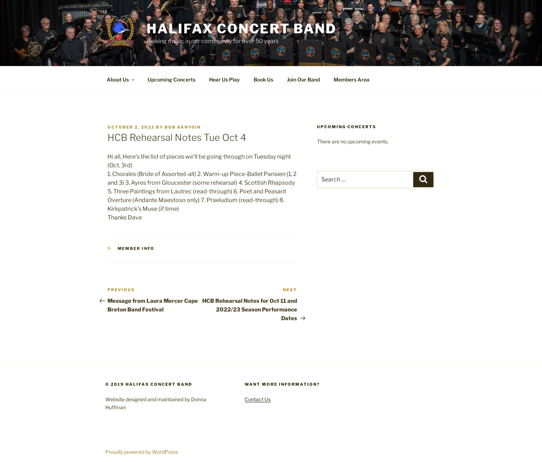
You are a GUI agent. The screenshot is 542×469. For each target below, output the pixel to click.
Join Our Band (303, 79)
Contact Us (258, 399)
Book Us (263, 79)
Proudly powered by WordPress (141, 452)
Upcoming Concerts (171, 79)
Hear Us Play (224, 79)
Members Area (351, 79)
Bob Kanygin (183, 127)
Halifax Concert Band (241, 29)
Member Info (136, 248)
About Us (121, 79)
